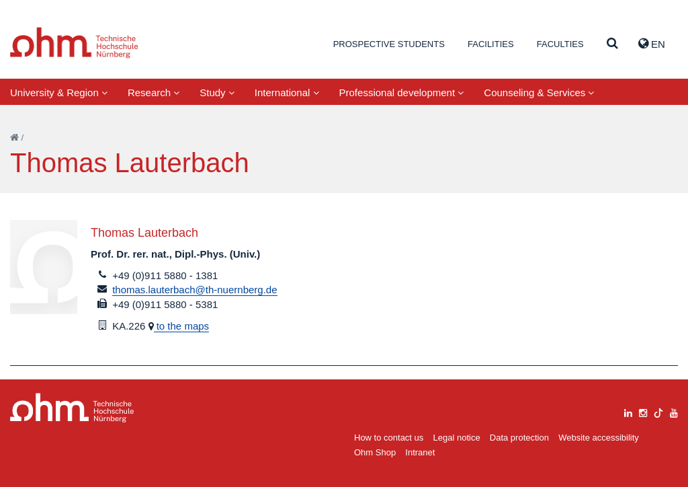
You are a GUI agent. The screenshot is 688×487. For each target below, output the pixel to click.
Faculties (560, 44)
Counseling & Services (539, 92)
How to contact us (388, 438)
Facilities (491, 44)
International (287, 92)
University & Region (59, 92)
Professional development (401, 92)
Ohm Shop (375, 452)
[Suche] (612, 44)
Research (153, 92)
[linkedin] (628, 411)
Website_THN (74, 43)
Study (217, 92)
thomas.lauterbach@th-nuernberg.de (194, 289)
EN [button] (651, 44)
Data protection (519, 438)
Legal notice (456, 438)
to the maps (182, 326)
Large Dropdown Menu (72, 408)
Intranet (420, 452)
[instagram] (643, 411)
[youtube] (674, 411)
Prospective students (389, 44)
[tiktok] (658, 411)
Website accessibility (598, 438)
